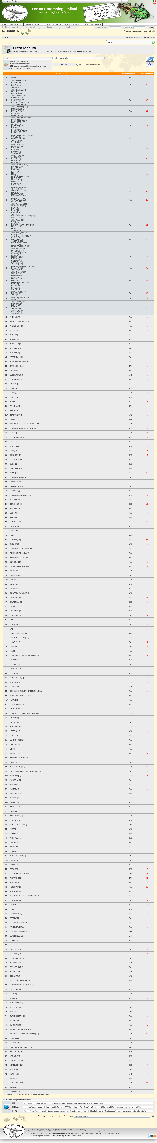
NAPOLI (14, 113)
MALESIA (13, 811)
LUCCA (13, 280)
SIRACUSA (15, 262)
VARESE (14, 185)
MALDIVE (13, 798)
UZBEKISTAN (15, 1060)
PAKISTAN (13, 882)
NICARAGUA (14, 838)
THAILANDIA (14, 1003)
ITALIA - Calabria (16, 96)
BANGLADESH (15, 366)
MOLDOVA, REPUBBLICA (19, 758)
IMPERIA (14, 159)
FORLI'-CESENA (17, 121)
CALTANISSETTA (17, 252)
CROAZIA (13, 615)
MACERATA (15, 194)
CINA (12, 451)
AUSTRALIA (14, 348)
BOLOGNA (15, 119)
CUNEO (14, 211)
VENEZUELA (14, 1065)
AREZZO (14, 274)
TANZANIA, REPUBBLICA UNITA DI (22, 1034)
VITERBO (14, 153)
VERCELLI (15, 217)
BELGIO (13, 370)
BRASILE (13, 402)
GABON (13, 544)
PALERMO (15, 259)
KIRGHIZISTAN (15, 678)
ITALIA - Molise (15, 198)
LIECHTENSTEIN (16, 722)
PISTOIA (14, 287)
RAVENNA (15, 129)
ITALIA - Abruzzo (15, 81)
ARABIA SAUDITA (16, 927)
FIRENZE (14, 275)
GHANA (12, 571)
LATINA (14, 148)
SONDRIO (15, 183)
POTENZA (15, 93)
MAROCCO (14, 753)
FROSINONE (15, 146)
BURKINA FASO (15, 375)
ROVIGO (14, 307)
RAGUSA (14, 260)
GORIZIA (14, 137)
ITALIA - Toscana (16, 272)
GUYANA (13, 606)
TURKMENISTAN (16, 1016)
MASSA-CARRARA (18, 282)
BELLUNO (15, 303)
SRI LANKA (14, 727)
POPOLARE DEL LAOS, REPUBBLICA (23, 713)
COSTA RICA (14, 459)
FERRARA (15, 123)
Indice (5, 37)
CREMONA (15, 171)
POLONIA (13, 887)
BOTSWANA (14, 415)
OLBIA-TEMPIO (16, 243)
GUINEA (13, 584)
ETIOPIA (13, 526)
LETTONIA (13, 744)
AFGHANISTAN (15, 326)
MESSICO (13, 807)
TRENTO (14, 270)
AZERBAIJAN (15, 357)
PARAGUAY (14, 905)
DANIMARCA (14, 486)
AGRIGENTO (16, 250)
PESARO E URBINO (18, 196)
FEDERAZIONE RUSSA (18, 922)
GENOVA (14, 157)
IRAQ (12, 651)
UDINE (13, 142)
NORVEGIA (14, 847)
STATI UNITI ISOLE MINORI (20, 1047)
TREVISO (14, 308)
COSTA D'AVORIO (16, 437)
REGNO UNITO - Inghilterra (19, 548)
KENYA (12, 673)
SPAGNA (13, 522)
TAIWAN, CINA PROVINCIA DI (20, 1029)
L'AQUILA (14, 82)
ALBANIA (13, 330)
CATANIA (14, 254)
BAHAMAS (14, 406)
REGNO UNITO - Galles (18, 553)
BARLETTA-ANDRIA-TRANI (21, 225)
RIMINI (13, 133)
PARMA (14, 128)
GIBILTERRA (14, 575)
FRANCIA (13, 540)
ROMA (13, 151)
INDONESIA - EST (16, 633)
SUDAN (12, 940)
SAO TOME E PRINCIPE (18, 980)
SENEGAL (13, 971)
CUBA (12, 464)
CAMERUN (14, 446)
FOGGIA (14, 227)
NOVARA (14, 212)
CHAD (12, 994)
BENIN (12, 393)
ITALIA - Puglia (15, 220)
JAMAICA (13, 660)
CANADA (13, 419)
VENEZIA (14, 310)
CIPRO (12, 473)
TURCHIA (13, 1025)
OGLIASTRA (15, 239)
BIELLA (13, 209)
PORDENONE (16, 139)
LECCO (14, 173)
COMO (13, 170)
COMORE (13, 686)
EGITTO (13, 513)
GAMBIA (13, 580)
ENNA (13, 255)
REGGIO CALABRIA (18, 102)
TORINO (14, 214)
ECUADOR (14, 504)
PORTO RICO (15, 891)
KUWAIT (13, 700)
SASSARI (14, 244)
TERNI (13, 295)
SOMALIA (13, 976)
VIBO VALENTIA (17, 104)
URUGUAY (14, 1056)
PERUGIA (14, 293)
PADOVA (14, 305)
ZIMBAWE (13, 1092)
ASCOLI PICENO (17, 191)
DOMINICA (14, 491)
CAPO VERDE (15, 468)
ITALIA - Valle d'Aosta (17, 297)
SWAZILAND (14, 989)
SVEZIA (12, 945)
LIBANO (13, 718)
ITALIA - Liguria (15, 155)
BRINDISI (14, 223)
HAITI (12, 620)
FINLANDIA (14, 531)
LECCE (13, 228)
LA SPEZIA (15, 160)
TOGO (12, 998)
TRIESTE (14, 140)
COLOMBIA (14, 455)
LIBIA (12, 749)
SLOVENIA (14, 954)
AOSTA (13, 299)
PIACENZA (15, 126)
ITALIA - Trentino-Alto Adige (19, 266)
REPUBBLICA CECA (17, 477)
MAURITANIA (14, 784)
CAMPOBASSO (16, 200)
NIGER (12, 829)
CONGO (13, 433)
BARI (13, 222)
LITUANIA (13, 735)
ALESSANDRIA (16, 206)
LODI (13, 175)
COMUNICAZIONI (16, 24)
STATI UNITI (14, 1052)
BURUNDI (13, 388)
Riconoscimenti (76, 1136)
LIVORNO (14, 279)
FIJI (11, 535)
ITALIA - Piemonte (16, 204)
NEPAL (12, 851)
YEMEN (13, 1074)
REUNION (13, 909)
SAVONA (14, 162)
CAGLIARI (15, 234)
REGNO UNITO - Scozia (18, 557)
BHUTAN (13, 410)
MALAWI (13, 802)
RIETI (13, 149)
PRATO (14, 285)
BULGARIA (14, 379)
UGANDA (13, 1043)
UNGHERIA (14, 624)
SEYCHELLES (15, 936)
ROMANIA (13, 914)
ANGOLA (13, 339)
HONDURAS (14, 611)
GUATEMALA (14, 602)
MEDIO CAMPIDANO (18, 246)
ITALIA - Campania (16, 107)
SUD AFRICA (14, 1083)
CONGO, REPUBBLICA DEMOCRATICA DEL (25, 424)
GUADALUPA (14, 589)
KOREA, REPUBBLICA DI (19, 695)
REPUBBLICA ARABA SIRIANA (21, 985)
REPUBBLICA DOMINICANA (20, 495)
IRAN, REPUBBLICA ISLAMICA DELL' (23, 655)
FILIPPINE (13, 878)
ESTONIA (13, 508)
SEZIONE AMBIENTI (71, 24)
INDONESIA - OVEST (17, 638)
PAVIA (13, 181)
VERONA (14, 313)
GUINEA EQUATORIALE (18, 593)
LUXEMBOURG (15, 740)
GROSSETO (15, 277)
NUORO (14, 238)
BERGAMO (15, 166)
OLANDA (13, 842)
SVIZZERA (13, 949)
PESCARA (15, 86)
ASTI (13, 207)
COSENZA (15, 97)
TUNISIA (13, 1020)
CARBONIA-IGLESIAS (19, 236)
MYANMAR (14, 776)
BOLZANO (15, 268)
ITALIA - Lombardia (16, 165)
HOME (4, 24)
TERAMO (14, 87)
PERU (12, 869)
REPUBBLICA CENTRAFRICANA (21, 428)
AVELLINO (15, 108)
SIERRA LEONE (15, 963)
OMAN (12, 860)
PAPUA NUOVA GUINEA (18, 873)
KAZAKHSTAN (15, 709)
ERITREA (13, 517)
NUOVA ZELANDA (16, 856)
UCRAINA (13, 1038)
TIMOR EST (14, 1012)
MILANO (14, 178)
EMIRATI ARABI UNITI (18, 321)
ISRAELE (13, 642)
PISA (13, 284)
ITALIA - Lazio (15, 144)
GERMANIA (14, 482)
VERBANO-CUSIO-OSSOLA (21, 216)
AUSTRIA (13, 353)
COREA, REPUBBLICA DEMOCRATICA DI (25, 691)
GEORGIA (13, 562)
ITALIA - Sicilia (15, 248)
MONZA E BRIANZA (18, 176)
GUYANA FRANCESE (17, 566)
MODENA (14, 124)
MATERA (14, 92)
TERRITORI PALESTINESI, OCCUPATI (23, 896)
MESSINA (14, 257)
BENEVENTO (16, 110)
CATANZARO (16, 99)
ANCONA (14, 189)
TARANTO (15, 230)
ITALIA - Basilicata (16, 90)
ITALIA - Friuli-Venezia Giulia (20, 135)
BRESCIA (14, 168)
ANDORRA (14, 317)
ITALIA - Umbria (15, 291)
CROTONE (15, 101)
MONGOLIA (14, 780)
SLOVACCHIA (15, 958)
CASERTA (14, 112)
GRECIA (13, 597)
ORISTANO (15, 241)
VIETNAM (13, 1069)
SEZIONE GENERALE (33, 24)
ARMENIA (13, 335)
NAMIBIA (13, 820)
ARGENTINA (14, 344)
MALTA (12, 789)
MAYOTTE (13, 1078)
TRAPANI (14, 264)
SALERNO (15, 115)
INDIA (12, 646)
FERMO (14, 192)
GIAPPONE (14, 669)
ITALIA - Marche (15, 187)
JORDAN (13, 664)
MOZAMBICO (15, 816)
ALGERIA (13, 499)
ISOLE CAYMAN (15, 704)
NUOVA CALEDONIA (17, 825)
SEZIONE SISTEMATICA (52, 24)
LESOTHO (13, 731)
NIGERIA (13, 833)
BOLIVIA (13, 397)
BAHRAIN (13, 384)
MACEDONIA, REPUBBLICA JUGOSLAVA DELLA (27, 771)
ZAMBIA (13, 1087)
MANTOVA (15, 180)
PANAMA (13, 865)
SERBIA (13, 918)
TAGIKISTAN (14, 1007)
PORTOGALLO (15, 900)
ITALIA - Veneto (15, 302)
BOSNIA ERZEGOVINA (18, 361)
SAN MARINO (15, 967)
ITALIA (12, 77)
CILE (11, 442)
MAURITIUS (14, 793)
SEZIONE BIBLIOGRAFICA (91, 24)
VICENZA (14, 312)
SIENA (13, 289)
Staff (58, 1136)
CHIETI (13, 84)
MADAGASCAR (15, 767)
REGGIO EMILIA (17, 131)
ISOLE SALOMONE (17, 931)
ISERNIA (14, 202)
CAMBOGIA (14, 682)
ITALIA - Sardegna (16, 233)
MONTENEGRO (15, 762)
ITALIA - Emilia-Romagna (18, 118)
